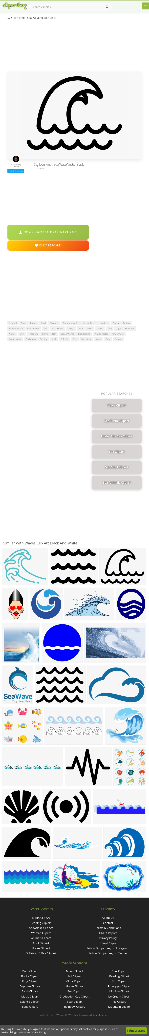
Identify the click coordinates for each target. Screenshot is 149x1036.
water (12, 333)
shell (53, 339)
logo (118, 328)
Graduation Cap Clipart (75, 996)
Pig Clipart (119, 1001)
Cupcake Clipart (30, 986)
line (109, 328)
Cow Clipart (119, 971)
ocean (100, 328)
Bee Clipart (74, 991)
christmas (31, 339)
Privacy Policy (108, 938)
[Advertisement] (74, 46)
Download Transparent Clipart (48, 232)
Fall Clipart (74, 976)
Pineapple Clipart (119, 986)
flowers (118, 339)
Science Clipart (29, 1001)
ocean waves (67, 333)
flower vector (16, 328)
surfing (43, 339)
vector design (90, 323)
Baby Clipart (30, 1006)
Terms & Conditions (108, 928)
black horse (57, 328)
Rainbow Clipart (74, 1006)
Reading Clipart (119, 976)
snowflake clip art (41, 928)
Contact (108, 923)
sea (45, 328)
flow (108, 339)
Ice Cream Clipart (119, 996)
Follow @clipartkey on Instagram (108, 948)
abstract (54, 323)
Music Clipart (29, 996)
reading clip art (41, 923)
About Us (108, 918)
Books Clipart (30, 976)
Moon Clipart (74, 971)
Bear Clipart (74, 1001)
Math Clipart (30, 971)
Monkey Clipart (119, 991)
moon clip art (41, 918)
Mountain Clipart (119, 1006)
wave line (86, 339)
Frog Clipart (29, 981)
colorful (64, 339)
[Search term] (70, 7)
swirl (22, 333)
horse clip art (41, 948)
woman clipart (41, 933)
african (104, 323)
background (84, 333)
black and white (71, 323)
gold (43, 323)
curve (45, 333)
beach (116, 323)
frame (33, 323)
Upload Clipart (108, 943)
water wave (15, 339)
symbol (13, 323)
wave (98, 339)
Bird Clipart (119, 981)
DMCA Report (108, 933)
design (70, 328)
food (23, 323)
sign (75, 339)
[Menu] (145, 5)
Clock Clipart (74, 981)
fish (54, 333)
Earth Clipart (30, 991)
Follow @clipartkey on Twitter (108, 953)
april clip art (41, 943)
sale (81, 328)
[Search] (107, 7)
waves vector (101, 333)
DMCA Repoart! (48, 245)
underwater (118, 333)
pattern (126, 323)
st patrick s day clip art (41, 953)
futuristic (129, 328)
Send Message (16, 170)
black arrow (33, 328)
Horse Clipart (74, 986)
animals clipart (41, 938)
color (89, 328)
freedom (33, 333)
